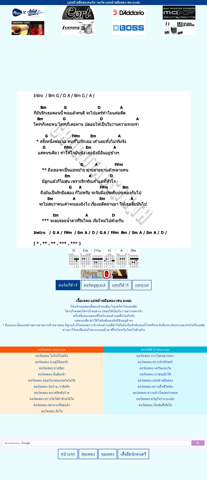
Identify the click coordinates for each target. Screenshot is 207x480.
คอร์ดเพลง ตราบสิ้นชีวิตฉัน (155, 386)
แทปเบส (142, 285)
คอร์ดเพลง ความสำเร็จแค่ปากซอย (155, 392)
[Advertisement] (103, 63)
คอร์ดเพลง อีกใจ (52, 411)
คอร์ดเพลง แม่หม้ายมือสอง (155, 380)
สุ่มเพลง (88, 454)
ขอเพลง (107, 454)
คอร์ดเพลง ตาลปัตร (51, 368)
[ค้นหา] (95, 443)
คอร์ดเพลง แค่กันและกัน (155, 368)
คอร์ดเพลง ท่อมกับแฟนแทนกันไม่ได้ (51, 380)
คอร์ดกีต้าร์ (67, 285)
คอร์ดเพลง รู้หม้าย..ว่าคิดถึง (52, 386)
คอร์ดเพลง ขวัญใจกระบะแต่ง (155, 398)
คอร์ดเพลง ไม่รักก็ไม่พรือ (51, 355)
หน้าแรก (68, 454)
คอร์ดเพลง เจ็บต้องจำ (52, 374)
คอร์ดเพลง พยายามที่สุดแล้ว (51, 405)
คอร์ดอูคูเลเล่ (95, 285)
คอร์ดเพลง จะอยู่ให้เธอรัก (51, 361)
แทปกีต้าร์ (120, 285)
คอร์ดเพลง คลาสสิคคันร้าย (51, 392)
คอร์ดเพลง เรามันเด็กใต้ (155, 374)
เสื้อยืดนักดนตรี (133, 454)
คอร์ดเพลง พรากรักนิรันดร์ (155, 361)
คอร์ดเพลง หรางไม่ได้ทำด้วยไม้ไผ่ (52, 398)
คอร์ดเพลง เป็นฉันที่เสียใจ (155, 405)
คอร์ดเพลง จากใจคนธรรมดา (155, 355)
